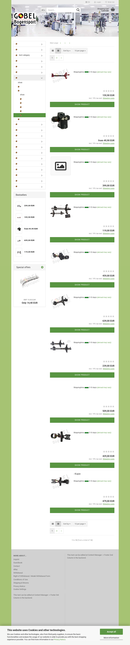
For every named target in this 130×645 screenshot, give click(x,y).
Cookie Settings (19, 593)
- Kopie (77, 477)
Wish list (109, 2)
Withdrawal (18, 577)
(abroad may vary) (104, 76)
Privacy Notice (59, 639)
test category (23, 59)
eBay (15, 573)
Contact (16, 570)
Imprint (16, 563)
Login (97, 2)
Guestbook (17, 567)
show (20, 86)
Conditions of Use (20, 583)
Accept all (111, 632)
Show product (82, 108)
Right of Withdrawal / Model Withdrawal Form (31, 580)
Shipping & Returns (21, 587)
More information (111, 638)
